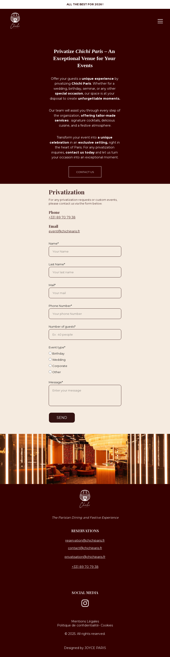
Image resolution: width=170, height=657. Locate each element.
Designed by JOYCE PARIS (85, 648)
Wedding (57, 359)
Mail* (52, 285)
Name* (54, 243)
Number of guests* (62, 326)
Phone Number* (60, 306)
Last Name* (57, 264)
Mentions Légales (85, 622)
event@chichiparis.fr (64, 236)
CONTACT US (85, 173)
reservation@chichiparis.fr (85, 541)
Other (55, 372)
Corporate (58, 366)
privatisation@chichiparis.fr (85, 557)
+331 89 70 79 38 (62, 222)
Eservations (86, 531)
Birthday (56, 353)
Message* (56, 382)
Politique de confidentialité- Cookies (85, 626)
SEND (62, 418)
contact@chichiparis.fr (85, 548)
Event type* (57, 347)
